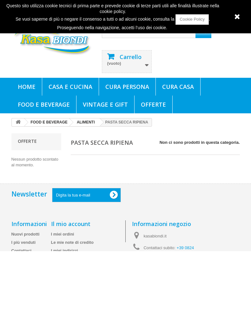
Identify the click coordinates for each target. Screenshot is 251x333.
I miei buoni (62, 277)
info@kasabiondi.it (173, 278)
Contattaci (21, 260)
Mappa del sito (25, 324)
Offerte (153, 104)
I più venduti (23, 252)
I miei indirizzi (64, 260)
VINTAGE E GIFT (105, 104)
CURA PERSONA (127, 86)
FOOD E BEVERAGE (44, 104)
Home (27, 86)
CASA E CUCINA (70, 86)
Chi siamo (21, 302)
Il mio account (70, 233)
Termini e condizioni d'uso (21, 288)
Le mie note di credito (72, 252)
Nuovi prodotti (25, 244)
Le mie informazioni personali (80, 268)
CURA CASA (178, 86)
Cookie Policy (192, 19)
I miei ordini (62, 244)
